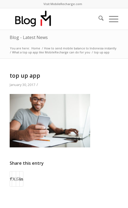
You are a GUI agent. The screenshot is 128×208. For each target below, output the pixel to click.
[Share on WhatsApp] (17, 178)
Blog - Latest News (29, 37)
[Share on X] (14, 178)
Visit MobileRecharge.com (62, 4)
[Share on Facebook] (11, 178)
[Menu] (111, 19)
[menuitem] (63, 4)
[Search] (98, 19)
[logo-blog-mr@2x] (53, 19)
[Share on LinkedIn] (21, 178)
